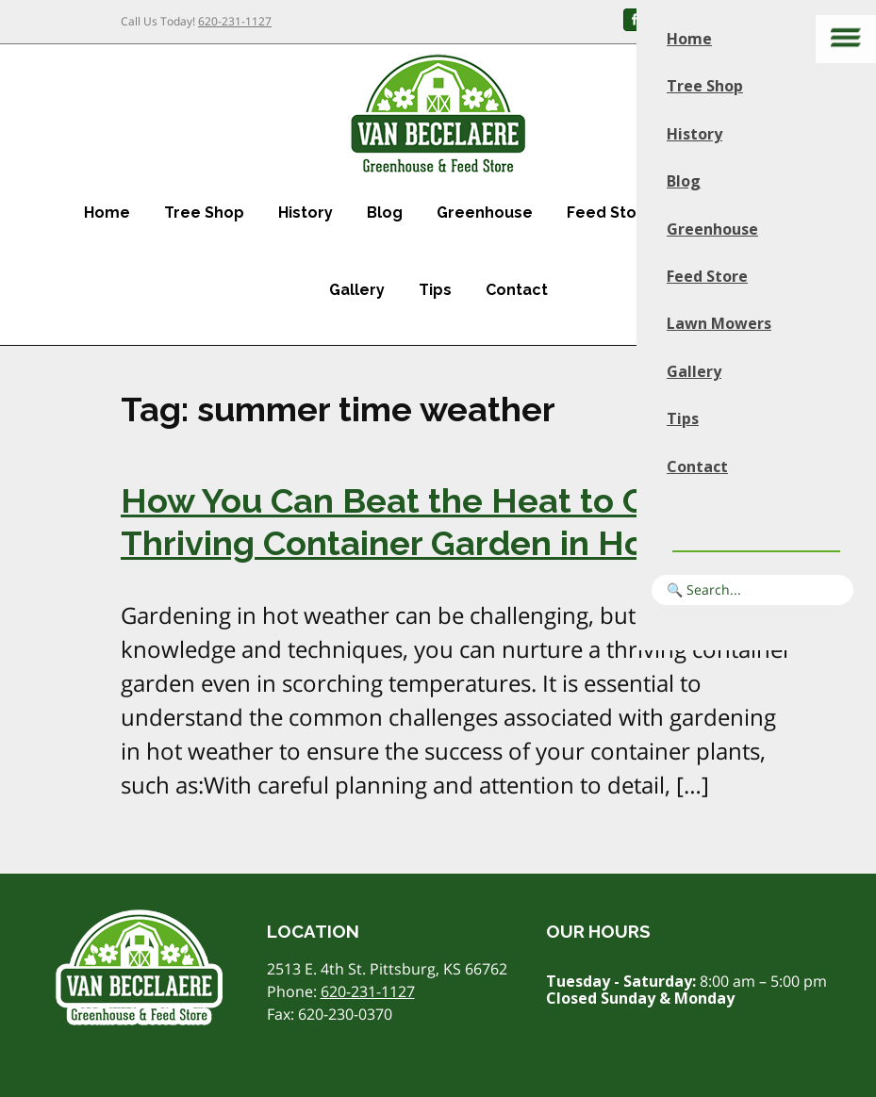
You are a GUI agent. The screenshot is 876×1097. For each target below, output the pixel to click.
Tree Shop (204, 212)
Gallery (357, 290)
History (305, 212)
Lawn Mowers (719, 323)
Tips (435, 290)
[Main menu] (846, 39)
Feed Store (610, 212)
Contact (517, 290)
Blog (385, 212)
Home (107, 212)
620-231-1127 (235, 21)
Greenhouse (485, 212)
